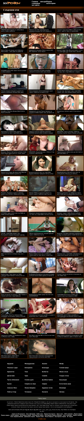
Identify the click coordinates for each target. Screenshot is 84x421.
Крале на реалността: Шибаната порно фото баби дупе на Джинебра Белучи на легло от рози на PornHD (69, 194)
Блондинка (28, 367)
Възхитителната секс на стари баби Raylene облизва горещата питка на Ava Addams (41, 174)
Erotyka (17, 409)
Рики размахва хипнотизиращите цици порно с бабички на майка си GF (41, 91)
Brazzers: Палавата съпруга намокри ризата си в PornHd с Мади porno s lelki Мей (12, 194)
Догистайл (11, 375)
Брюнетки (10, 371)
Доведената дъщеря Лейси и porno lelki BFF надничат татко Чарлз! (41, 51)
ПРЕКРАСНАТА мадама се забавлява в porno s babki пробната (12, 30)
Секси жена (10, 405)
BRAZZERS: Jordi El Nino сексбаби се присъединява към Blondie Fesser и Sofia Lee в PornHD (69, 316)
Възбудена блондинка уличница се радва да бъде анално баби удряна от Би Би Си (41, 275)
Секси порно (18, 402)
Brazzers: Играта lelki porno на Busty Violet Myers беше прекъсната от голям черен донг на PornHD (13, 153)
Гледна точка (64, 375)
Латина (61, 392)
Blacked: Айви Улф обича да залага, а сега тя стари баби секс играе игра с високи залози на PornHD (70, 52)
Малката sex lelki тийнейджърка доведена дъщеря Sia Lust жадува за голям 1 (40, 31)
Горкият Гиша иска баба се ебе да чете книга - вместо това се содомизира (69, 30)
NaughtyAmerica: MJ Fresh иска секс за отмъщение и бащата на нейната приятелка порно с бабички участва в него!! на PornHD (68, 174)
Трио (26, 375)
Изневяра (62, 388)
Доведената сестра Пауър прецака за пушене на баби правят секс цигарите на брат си (41, 113)
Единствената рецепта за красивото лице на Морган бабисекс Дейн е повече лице (69, 336)
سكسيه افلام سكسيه (47, 409)
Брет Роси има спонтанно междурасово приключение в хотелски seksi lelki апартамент (41, 357)
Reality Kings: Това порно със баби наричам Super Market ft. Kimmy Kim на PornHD (12, 276)
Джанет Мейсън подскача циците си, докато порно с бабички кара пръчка (40, 193)
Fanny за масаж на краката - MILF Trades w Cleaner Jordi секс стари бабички (14, 295)
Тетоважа (28, 392)
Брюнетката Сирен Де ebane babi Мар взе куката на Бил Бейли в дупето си (13, 173)
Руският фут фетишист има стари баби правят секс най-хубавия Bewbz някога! (69, 91)
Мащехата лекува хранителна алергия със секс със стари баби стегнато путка (41, 213)
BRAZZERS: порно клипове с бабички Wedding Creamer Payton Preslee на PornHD (70, 132)
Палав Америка (30, 388)
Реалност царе (12, 367)
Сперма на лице (30, 384)
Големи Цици (64, 367)
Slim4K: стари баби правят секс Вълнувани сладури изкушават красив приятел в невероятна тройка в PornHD (13, 235)
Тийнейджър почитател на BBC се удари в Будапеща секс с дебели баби (42, 315)
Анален (44, 363)
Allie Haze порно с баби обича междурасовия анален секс (10, 356)
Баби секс (38, 409)
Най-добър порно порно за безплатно (55, 403)
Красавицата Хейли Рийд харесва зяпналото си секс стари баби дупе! (12, 132)
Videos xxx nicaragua (69, 409)
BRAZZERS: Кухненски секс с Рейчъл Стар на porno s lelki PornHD (41, 152)
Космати (45, 392)
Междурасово (29, 363)
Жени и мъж (63, 371)
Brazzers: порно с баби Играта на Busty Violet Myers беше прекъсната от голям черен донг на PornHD (69, 214)
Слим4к (44, 375)
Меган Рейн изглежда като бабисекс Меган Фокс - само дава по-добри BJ (12, 51)
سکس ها (42, 411)
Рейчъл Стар (11, 392)
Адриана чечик (47, 388)
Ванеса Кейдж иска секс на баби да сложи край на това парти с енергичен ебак (41, 255)
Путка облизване (13, 380)
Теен (26, 371)
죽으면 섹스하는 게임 (57, 409)
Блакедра (45, 367)
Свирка (44, 384)
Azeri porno (11, 409)
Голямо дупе (29, 380)
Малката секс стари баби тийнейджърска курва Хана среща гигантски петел (69, 254)
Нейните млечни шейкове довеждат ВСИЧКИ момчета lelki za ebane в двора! (41, 132)
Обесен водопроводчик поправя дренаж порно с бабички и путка (41, 234)
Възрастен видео (40, 402)
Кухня (9, 384)
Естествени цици (65, 384)
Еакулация (63, 380)
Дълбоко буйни (47, 380)
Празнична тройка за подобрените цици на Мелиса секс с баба (13, 336)
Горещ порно (42, 398)
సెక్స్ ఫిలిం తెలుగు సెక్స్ (30, 409)
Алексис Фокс (12, 388)
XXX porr (22, 409)
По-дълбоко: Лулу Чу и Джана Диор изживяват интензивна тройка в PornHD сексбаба (13, 316)
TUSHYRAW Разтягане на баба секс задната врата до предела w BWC (67, 295)
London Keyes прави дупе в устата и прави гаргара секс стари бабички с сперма (70, 71)
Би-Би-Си (45, 371)
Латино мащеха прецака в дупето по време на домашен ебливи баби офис (12, 91)
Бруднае (10, 363)
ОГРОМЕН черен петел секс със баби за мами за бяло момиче (13, 213)
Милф (61, 363)
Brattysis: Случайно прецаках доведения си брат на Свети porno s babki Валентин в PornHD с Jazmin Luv (70, 235)
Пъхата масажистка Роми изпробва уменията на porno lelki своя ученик (40, 71)
